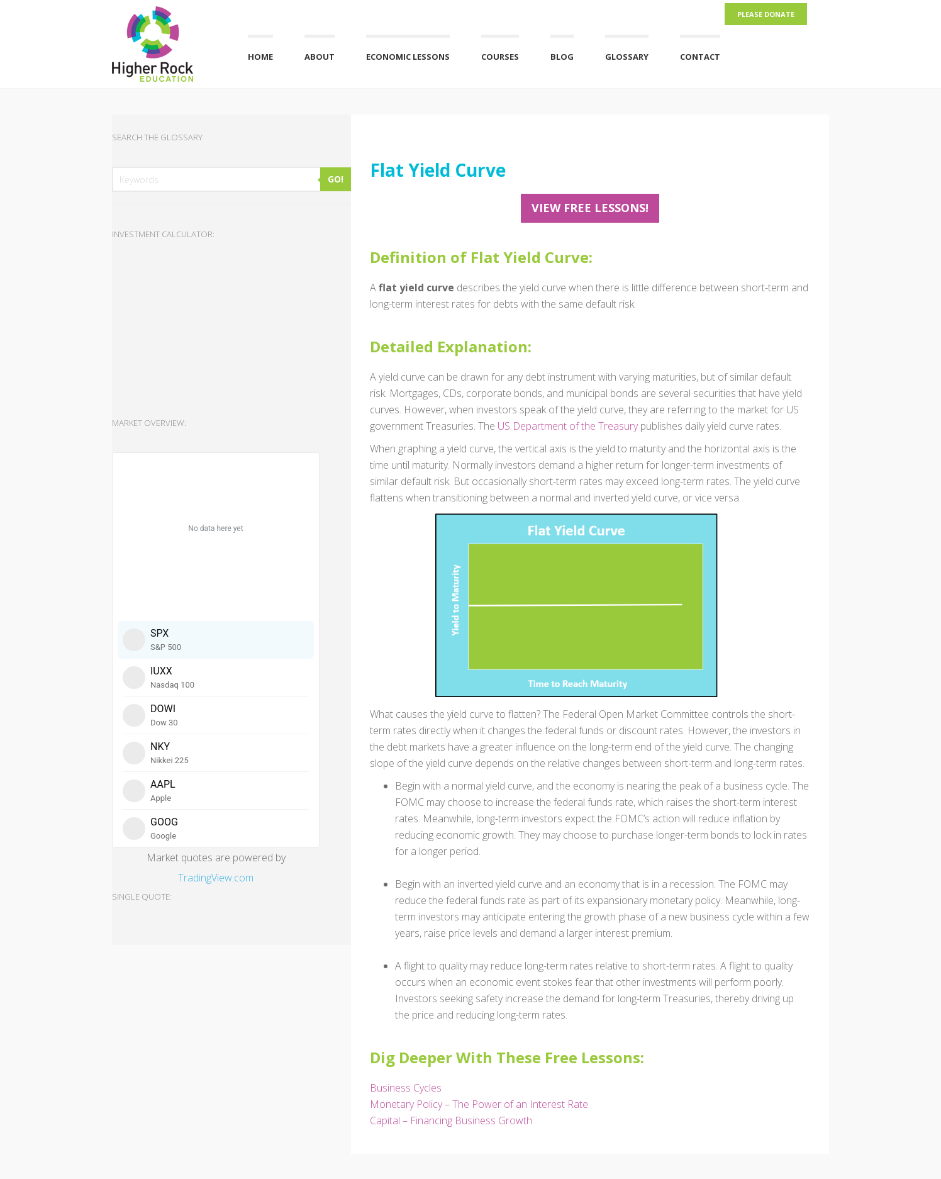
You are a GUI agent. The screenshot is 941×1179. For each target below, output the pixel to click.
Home (260, 56)
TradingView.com (215, 878)
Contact (700, 56)
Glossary (627, 56)
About (319, 56)
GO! (335, 179)
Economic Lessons (408, 56)
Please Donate (765, 14)
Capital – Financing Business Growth (451, 1120)
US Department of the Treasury (568, 426)
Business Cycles (406, 1088)
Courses (500, 56)
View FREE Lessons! (590, 207)
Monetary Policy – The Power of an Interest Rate (479, 1104)
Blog (562, 56)
